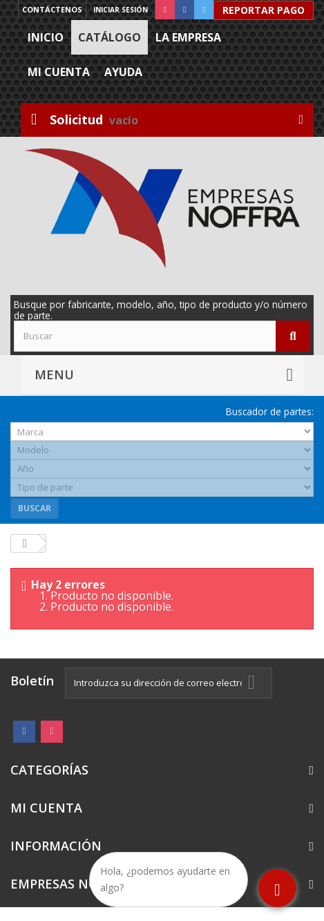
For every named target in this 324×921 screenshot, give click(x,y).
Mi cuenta (59, 71)
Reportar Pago (263, 10)
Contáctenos (52, 9)
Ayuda (123, 71)
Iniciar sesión (120, 10)
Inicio (46, 37)
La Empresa (188, 37)
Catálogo (109, 37)
